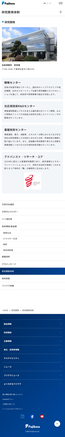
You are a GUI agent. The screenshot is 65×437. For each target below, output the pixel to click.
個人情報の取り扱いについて (12, 394)
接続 (5, 244)
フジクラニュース (11, 375)
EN (50, 3)
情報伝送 (7, 232)
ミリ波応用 (7, 218)
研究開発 (15, 310)
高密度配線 (8, 250)
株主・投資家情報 (11, 349)
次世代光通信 (8, 204)
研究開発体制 (8, 271)
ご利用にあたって (8, 404)
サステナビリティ (11, 358)
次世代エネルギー (10, 211)
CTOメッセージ (9, 263)
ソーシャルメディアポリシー (12, 409)
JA (44, 3)
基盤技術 (6, 256)
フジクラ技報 (8, 285)
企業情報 (7, 341)
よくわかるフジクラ (12, 383)
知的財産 (6, 278)
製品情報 (7, 323)
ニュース (7, 366)
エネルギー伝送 (10, 238)
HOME (5, 310)
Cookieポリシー (8, 399)
